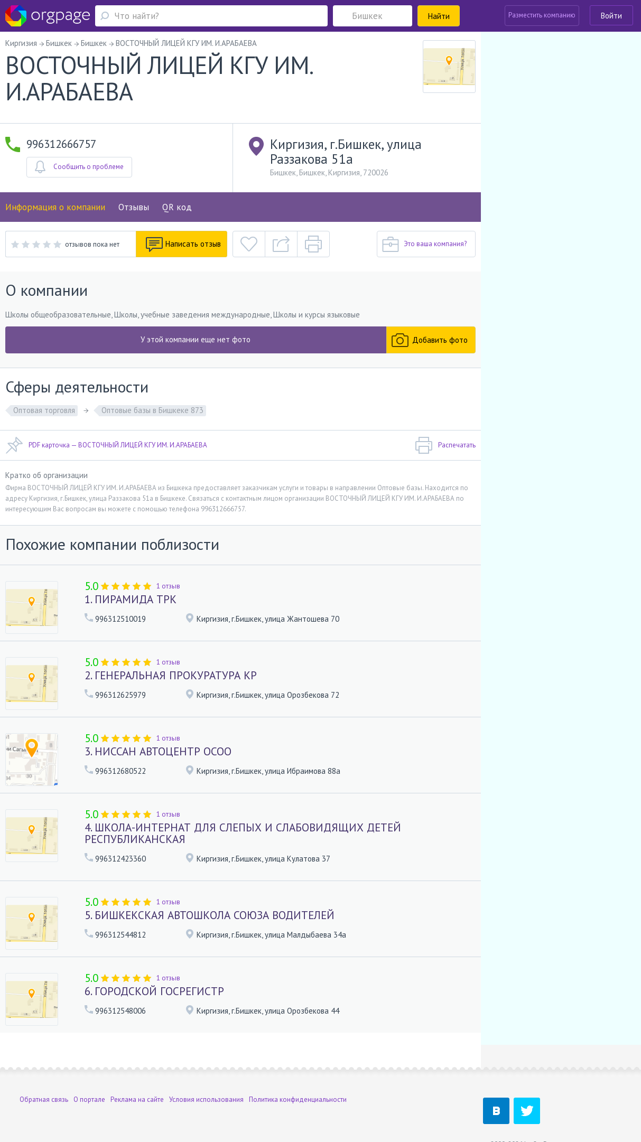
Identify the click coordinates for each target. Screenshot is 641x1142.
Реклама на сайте (137, 1074)
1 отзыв (168, 586)
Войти (611, 16)
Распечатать (445, 445)
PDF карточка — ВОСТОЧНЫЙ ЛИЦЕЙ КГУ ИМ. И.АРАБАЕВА (106, 445)
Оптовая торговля (44, 410)
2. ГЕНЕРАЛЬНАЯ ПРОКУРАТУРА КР (171, 675)
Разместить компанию (541, 15)
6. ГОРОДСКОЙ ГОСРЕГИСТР (154, 991)
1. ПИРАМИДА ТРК (130, 599)
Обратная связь (44, 1074)
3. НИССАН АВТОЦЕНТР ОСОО (158, 751)
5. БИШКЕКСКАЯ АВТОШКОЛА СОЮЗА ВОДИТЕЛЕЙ (210, 915)
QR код (177, 207)
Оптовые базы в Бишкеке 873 (152, 410)
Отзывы (133, 207)
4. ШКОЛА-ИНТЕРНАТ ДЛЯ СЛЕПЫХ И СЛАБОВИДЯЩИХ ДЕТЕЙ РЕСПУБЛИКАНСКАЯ (243, 833)
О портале (89, 1074)
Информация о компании (55, 207)
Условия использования (206, 1074)
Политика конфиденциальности (298, 1074)
